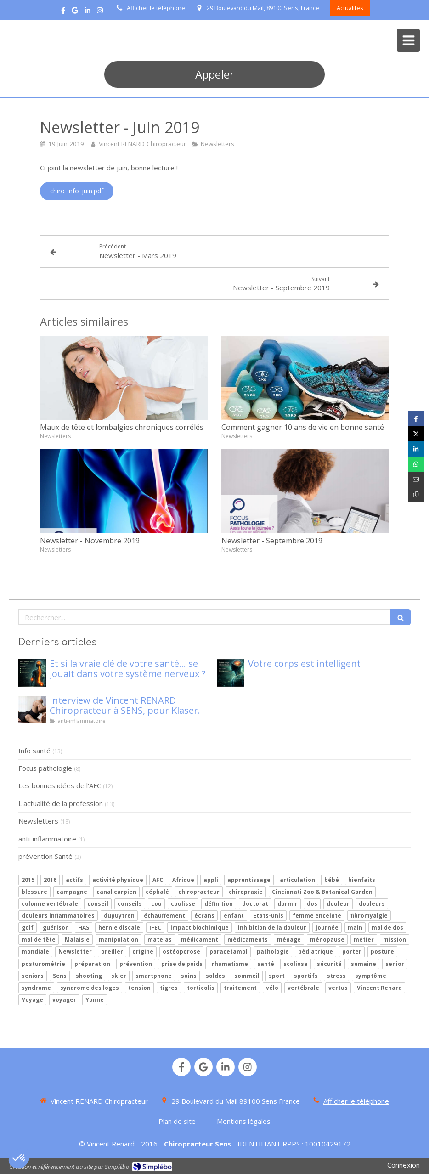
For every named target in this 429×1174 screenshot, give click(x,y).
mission (394, 939)
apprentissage (249, 880)
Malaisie (77, 939)
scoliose (295, 964)
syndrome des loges (89, 988)
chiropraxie (246, 892)
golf (28, 927)
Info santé (34, 750)
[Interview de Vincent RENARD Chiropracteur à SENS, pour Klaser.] (32, 709)
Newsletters (38, 820)
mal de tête (39, 939)
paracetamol (228, 951)
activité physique (117, 880)
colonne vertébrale (50, 904)
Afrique (183, 880)
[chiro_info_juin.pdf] (76, 191)
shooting (89, 976)
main (355, 927)
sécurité (329, 964)
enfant (234, 916)
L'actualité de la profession (60, 803)
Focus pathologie (45, 768)
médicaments (247, 939)
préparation (92, 964)
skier (118, 976)
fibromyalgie (369, 916)
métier (364, 939)
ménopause (327, 939)
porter (351, 951)
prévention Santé (45, 856)
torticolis (200, 988)
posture (382, 951)
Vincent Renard (379, 988)
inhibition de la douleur (272, 927)
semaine (363, 964)
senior (394, 964)
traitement (240, 988)
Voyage (32, 1000)
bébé (331, 880)
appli (210, 880)
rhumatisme (230, 964)
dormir (287, 904)
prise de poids (182, 964)
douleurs (372, 904)
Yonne (94, 1000)
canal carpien (116, 892)
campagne (71, 892)
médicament (199, 939)
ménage (289, 939)
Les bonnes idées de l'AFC (59, 785)
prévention (135, 964)
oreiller (112, 951)
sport (277, 976)
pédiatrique (315, 951)
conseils (130, 904)
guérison (56, 927)
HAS (83, 927)
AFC (157, 880)
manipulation (118, 939)
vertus (338, 988)
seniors (33, 976)
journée (327, 927)
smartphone (153, 976)
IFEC (155, 927)
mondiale (35, 951)
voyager (64, 1000)
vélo (272, 988)
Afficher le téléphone (156, 8)
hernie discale (119, 927)
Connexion (403, 1164)
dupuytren (119, 916)
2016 (50, 880)
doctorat (255, 904)
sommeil (247, 976)
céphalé (157, 892)
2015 (28, 880)
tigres (169, 988)
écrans (204, 916)
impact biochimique (199, 927)
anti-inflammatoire (47, 838)
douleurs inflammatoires (58, 916)
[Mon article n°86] (32, 673)
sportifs (306, 976)
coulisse (183, 904)
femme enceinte (317, 916)
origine (142, 951)
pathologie (273, 951)
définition (218, 904)
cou (156, 904)
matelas (159, 939)
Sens (60, 976)
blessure (34, 892)
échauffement (164, 916)
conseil (97, 904)
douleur (338, 904)
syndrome (36, 988)
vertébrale (303, 988)
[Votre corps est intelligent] (230, 673)
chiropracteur (199, 892)
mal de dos (387, 927)
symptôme (370, 976)
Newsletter (75, 951)
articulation (297, 880)
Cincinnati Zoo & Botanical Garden (322, 892)
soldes (215, 976)
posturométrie (43, 964)
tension (139, 988)
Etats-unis (268, 916)
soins (189, 976)
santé (265, 964)
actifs (74, 880)
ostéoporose (181, 951)
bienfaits (361, 880)
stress (336, 976)
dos (312, 904)
